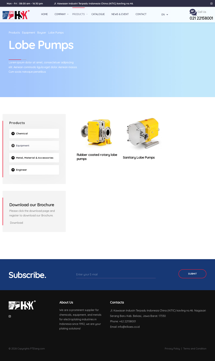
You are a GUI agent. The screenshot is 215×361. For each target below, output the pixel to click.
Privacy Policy (172, 348)
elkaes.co (131, 326)
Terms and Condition (194, 348)
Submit (192, 273)
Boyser (41, 32)
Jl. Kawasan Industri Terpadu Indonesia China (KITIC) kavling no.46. (94, 3)
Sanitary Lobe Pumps (139, 157)
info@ (121, 326)
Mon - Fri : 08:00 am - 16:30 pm (25, 3)
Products (14, 32)
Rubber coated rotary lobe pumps (97, 157)
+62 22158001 (127, 321)
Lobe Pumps (56, 32)
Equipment (28, 32)
